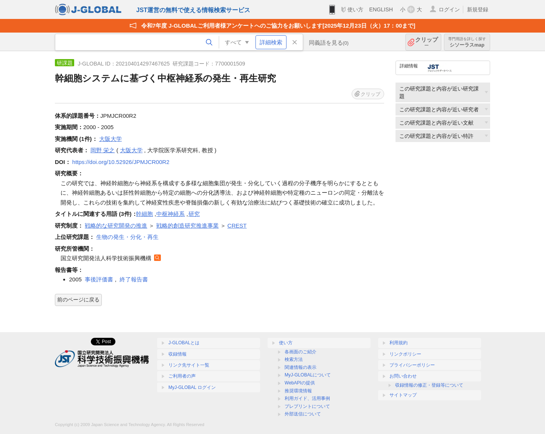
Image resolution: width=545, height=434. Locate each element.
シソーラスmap (467, 42)
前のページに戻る (78, 300)
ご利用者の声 (182, 376)
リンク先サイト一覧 (188, 365)
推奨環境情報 (298, 390)
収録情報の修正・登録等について (429, 385)
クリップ (426, 42)
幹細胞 (144, 214)
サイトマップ (403, 395)
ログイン (449, 9)
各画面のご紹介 (300, 351)
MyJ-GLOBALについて (308, 375)
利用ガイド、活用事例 (307, 398)
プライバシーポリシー (412, 365)
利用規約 (398, 342)
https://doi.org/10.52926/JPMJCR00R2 (121, 162)
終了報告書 (134, 279)
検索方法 (294, 359)
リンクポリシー (405, 354)
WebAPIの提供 (300, 383)
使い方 (355, 9)
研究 (194, 214)
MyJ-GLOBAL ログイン (192, 387)
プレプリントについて (307, 406)
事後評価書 (99, 279)
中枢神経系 (170, 214)
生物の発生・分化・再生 (127, 237)
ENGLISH (381, 9)
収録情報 (177, 354)
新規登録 (477, 9)
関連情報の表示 (300, 367)
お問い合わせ (403, 376)
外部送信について (303, 414)
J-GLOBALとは (183, 342)
